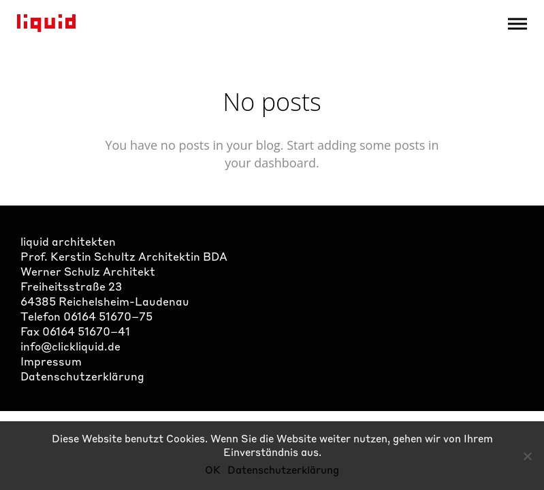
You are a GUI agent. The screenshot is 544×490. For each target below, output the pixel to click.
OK (213, 469)
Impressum (51, 361)
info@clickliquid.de (70, 346)
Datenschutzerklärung (82, 376)
